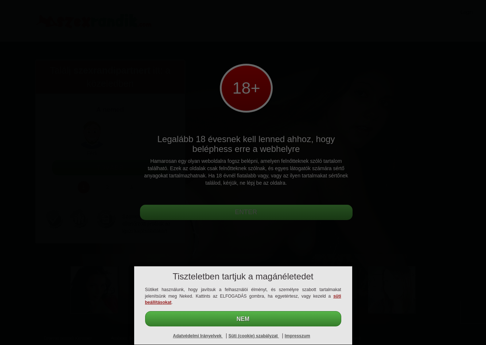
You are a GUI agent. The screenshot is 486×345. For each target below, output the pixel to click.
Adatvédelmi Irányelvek (198, 335)
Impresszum (297, 335)
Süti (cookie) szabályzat (254, 335)
